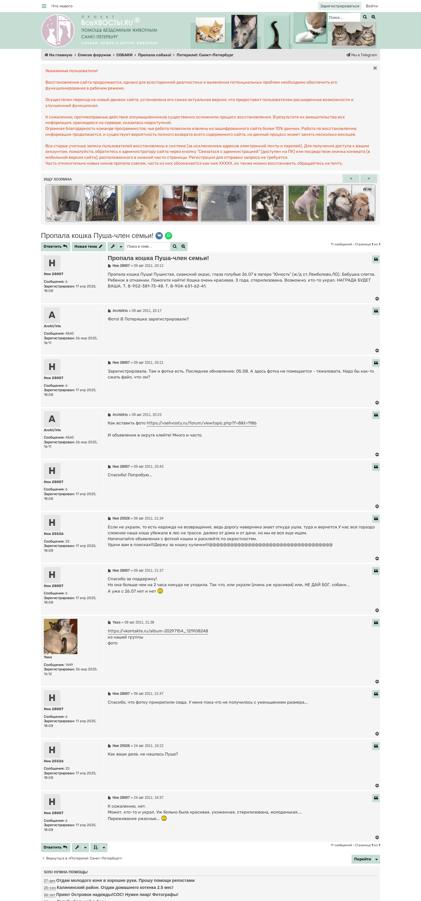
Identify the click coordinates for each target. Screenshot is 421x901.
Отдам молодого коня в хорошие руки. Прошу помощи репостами (125, 880)
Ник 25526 (54, 534)
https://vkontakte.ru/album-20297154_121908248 (158, 631)
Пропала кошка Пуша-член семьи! (97, 235)
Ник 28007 (53, 274)
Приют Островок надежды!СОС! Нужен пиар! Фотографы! (117, 894)
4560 (69, 333)
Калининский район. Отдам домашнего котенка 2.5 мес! (115, 887)
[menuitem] (62, 6)
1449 (69, 665)
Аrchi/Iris (52, 326)
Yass (48, 657)
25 (67, 541)
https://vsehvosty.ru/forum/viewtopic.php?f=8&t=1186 (202, 423)
